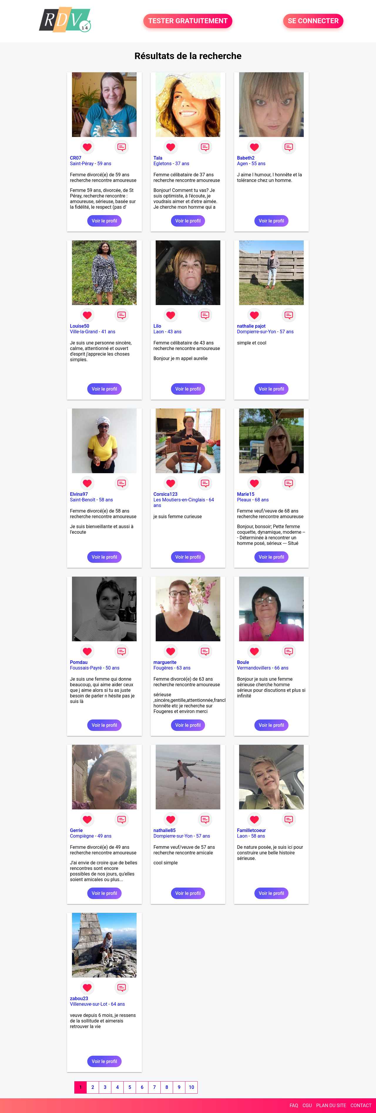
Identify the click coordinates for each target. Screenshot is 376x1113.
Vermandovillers (254, 668)
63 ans (184, 668)
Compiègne (82, 836)
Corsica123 (166, 494)
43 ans (174, 331)
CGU (307, 1105)
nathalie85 (165, 830)
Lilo (157, 326)
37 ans (182, 163)
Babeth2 (246, 158)
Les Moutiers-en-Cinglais (179, 500)
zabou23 (79, 998)
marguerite (165, 662)
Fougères (163, 668)
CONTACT (361, 1105)
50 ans (112, 668)
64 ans (118, 1004)
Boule (243, 662)
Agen (242, 163)
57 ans (287, 331)
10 (191, 1087)
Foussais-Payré (86, 668)
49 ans (105, 836)
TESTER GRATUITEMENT (188, 21)
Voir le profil (104, 221)
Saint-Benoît (82, 500)
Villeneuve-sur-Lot (88, 1004)
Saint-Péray (81, 163)
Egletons (163, 163)
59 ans (104, 163)
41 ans (108, 331)
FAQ (294, 1105)
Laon (159, 331)
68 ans (262, 500)
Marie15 (245, 494)
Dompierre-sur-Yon (256, 331)
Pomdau (79, 662)
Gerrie (76, 830)
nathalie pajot (251, 326)
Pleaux (244, 500)
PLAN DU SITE (331, 1105)
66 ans (281, 668)
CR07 (75, 158)
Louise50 (79, 326)
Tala (158, 158)
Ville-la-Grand (84, 331)
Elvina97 (79, 494)
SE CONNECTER (313, 21)
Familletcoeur (251, 830)
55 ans (258, 163)
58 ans (106, 500)
